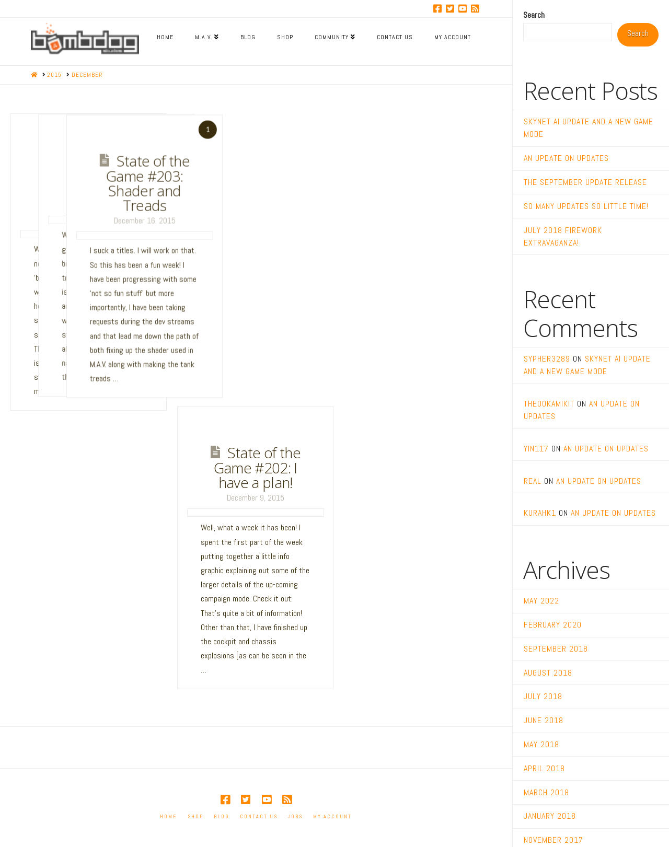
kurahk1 (540, 512)
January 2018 (550, 815)
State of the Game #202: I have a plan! (257, 467)
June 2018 (543, 720)
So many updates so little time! (586, 206)
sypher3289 (547, 358)
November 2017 (553, 839)
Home (168, 816)
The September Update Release (585, 182)
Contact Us (259, 816)
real (532, 480)
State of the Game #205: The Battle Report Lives (92, 181)
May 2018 (541, 744)
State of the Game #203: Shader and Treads (276, 182)
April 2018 (544, 768)
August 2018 (548, 672)
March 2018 (546, 792)
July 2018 (543, 696)
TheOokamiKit (549, 403)
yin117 (536, 448)
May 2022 (541, 600)
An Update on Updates (566, 158)
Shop (195, 816)
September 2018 (556, 648)
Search (534, 14)
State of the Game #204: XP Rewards (180, 174)
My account (332, 816)
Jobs (295, 816)
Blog (221, 816)
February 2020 (553, 624)
